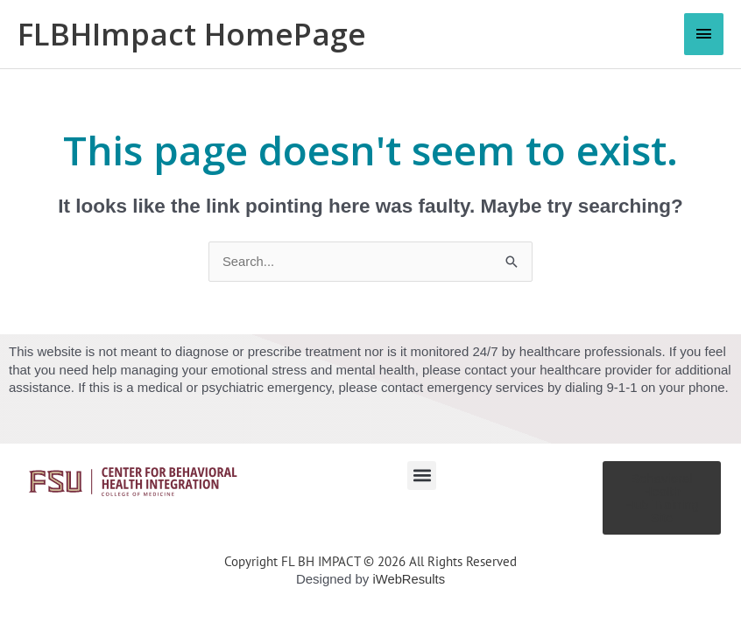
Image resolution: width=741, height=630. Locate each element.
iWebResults (409, 578)
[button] (421, 475)
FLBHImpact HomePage (193, 33)
